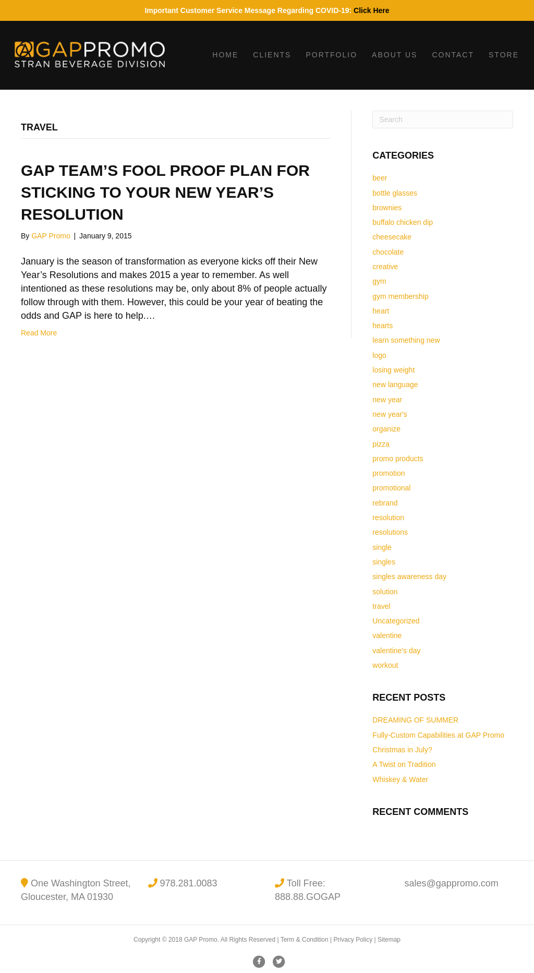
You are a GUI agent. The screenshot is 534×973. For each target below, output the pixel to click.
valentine (387, 635)
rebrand (384, 503)
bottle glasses (394, 193)
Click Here (371, 10)
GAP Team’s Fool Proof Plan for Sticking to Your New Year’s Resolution (165, 192)
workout (385, 665)
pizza (381, 444)
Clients (272, 55)
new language (395, 384)
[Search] (442, 119)
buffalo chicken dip (402, 222)
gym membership (400, 296)
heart (380, 311)
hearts (382, 325)
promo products (397, 458)
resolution (388, 517)
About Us (394, 55)
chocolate (388, 252)
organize (386, 429)
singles (383, 562)
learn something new (406, 340)
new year (387, 399)
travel (381, 606)
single (382, 547)
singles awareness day (409, 576)
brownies (387, 207)
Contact (453, 55)
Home (225, 55)
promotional (391, 488)
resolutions (390, 532)
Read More (39, 333)
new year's (389, 414)
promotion (388, 473)
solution (384, 591)
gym (379, 281)
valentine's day (396, 650)
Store (504, 55)
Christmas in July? (402, 750)
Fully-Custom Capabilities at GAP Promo (438, 735)
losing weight (393, 370)
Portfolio (331, 55)
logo (379, 355)
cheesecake (391, 237)
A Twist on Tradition (403, 764)
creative (385, 266)
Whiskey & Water (400, 779)
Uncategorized (395, 621)
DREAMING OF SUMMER (415, 720)
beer (379, 178)
